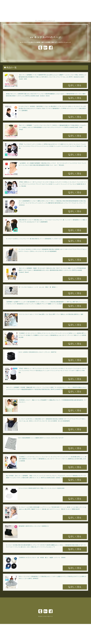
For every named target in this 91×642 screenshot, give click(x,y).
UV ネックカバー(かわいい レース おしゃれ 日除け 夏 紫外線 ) (38, 287)
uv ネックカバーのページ (45, 36)
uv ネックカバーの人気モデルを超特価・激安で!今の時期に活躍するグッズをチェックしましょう (45, 42)
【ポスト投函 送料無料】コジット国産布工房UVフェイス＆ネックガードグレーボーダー (41, 437)
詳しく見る (74, 85)
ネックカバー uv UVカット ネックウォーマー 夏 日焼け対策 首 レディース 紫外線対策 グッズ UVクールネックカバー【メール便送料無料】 (42, 238)
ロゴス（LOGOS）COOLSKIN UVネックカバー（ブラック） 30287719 (37, 352)
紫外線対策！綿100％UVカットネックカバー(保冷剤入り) (34, 526)
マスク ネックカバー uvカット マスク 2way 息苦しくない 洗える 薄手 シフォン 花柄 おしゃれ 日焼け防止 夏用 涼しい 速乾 (51, 314)
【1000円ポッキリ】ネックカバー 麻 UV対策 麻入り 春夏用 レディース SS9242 (42, 557)
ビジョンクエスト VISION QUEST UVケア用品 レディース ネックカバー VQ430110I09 (41, 488)
